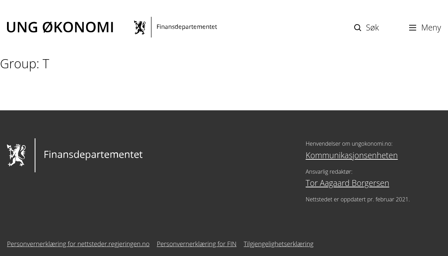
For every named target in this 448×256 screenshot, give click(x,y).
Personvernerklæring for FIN (197, 244)
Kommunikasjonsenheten (352, 155)
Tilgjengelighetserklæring (278, 244)
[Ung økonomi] (112, 27)
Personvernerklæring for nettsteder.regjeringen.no (78, 244)
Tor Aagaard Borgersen (347, 182)
